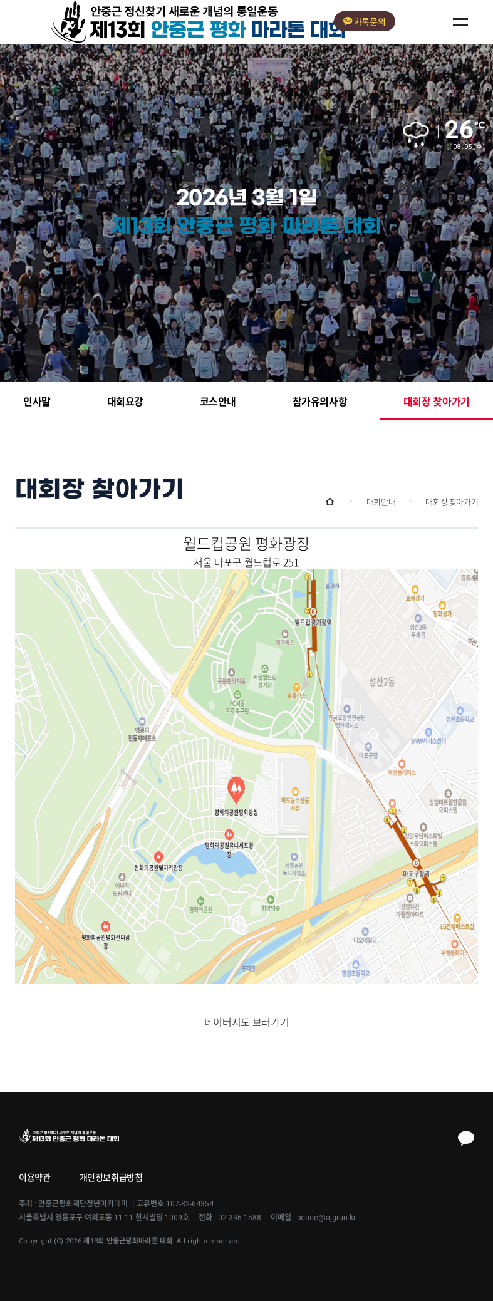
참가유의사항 (320, 402)
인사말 (37, 402)
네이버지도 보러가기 (246, 1021)
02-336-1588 (239, 1217)
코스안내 (218, 402)
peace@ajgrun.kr (326, 1217)
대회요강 (125, 402)
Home (329, 502)
